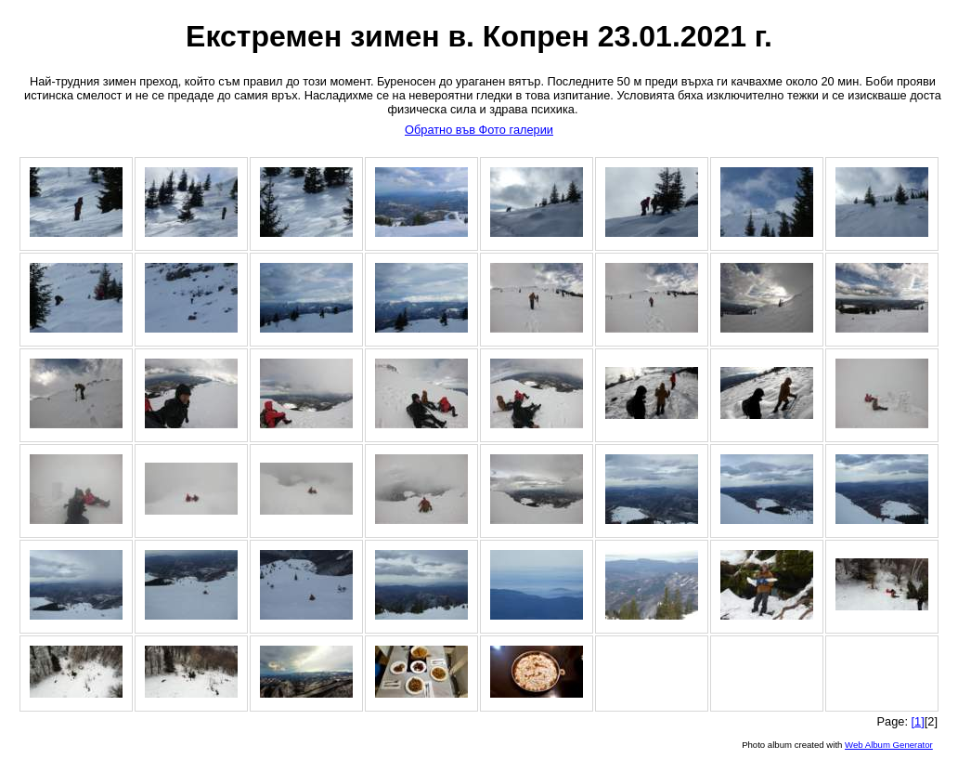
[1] (918, 721)
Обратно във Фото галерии (479, 130)
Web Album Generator (889, 744)
